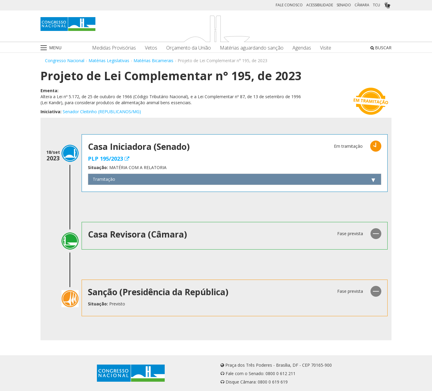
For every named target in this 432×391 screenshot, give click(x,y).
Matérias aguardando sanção (252, 48)
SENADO (344, 5)
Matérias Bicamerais (153, 60)
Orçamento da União (188, 48)
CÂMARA (362, 5)
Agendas (301, 48)
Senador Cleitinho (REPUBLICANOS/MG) (102, 111)
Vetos (151, 48)
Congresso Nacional (64, 60)
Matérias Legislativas (108, 60)
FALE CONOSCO (289, 5)
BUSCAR (381, 47)
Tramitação (104, 179)
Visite (325, 48)
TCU (376, 5)
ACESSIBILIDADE (319, 5)
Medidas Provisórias (114, 48)
